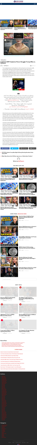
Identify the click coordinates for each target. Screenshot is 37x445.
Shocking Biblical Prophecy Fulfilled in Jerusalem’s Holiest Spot (27, 315)
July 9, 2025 (30, 108)
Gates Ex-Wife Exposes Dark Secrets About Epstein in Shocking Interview (12, 368)
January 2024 (4, 401)
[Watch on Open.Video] (8, 54)
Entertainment (6, 175)
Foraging (11, 175)
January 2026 (4, 378)
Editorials (2, 175)
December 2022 (4, 413)
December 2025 (4, 379)
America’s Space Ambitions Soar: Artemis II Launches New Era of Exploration (6, 28)
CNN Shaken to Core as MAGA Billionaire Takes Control (7, 315)
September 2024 (4, 393)
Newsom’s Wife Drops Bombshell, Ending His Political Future (7, 298)
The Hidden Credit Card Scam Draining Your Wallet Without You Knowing (26, 298)
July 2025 (3, 384)
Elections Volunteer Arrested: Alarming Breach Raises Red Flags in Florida (8, 207)
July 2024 (3, 395)
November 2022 (4, 414)
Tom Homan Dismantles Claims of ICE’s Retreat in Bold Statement (11, 353)
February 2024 (4, 400)
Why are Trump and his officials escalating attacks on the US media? (18, 39)
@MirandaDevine (13, 99)
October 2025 (4, 381)
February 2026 (4, 377)
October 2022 (4, 415)
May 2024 (3, 397)
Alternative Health (3, 174)
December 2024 (4, 390)
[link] (5, 40)
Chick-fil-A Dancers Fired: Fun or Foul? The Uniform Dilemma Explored (27, 207)
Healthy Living (10, 176)
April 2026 (3, 375)
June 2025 (3, 385)
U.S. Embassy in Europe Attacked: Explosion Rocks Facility (26, 331)
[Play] (29, 36)
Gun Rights (2, 176)
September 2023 (4, 405)
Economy (14, 174)
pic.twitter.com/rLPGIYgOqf (18, 106)
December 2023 (4, 402)
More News (19, 349)
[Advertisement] (18, 12)
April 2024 (3, 398)
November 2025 (4, 380)
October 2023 (4, 404)
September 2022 (4, 416)
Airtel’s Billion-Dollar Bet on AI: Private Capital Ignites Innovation (9, 193)
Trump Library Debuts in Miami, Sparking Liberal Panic (7, 331)
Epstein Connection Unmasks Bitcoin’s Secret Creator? (9, 351)
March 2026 (3, 376)
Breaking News (9, 174)
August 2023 (4, 406)
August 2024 (4, 394)
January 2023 (4, 412)
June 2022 (3, 419)
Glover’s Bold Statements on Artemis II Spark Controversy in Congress (20, 28)
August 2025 (4, 383)
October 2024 (4, 392)
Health (6, 176)
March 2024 (3, 399)
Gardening (14, 175)
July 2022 (3, 418)
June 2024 (3, 396)
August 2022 (4, 417)
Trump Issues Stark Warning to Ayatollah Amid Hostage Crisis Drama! (12, 362)
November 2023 (4, 403)
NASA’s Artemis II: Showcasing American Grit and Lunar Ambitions (27, 193)
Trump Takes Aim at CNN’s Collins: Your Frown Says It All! (10, 364)
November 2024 (4, 391)
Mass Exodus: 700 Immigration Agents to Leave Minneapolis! (10, 366)
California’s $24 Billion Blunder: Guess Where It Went (9, 355)
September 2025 (4, 382)
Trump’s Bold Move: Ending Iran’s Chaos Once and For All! (10, 357)
